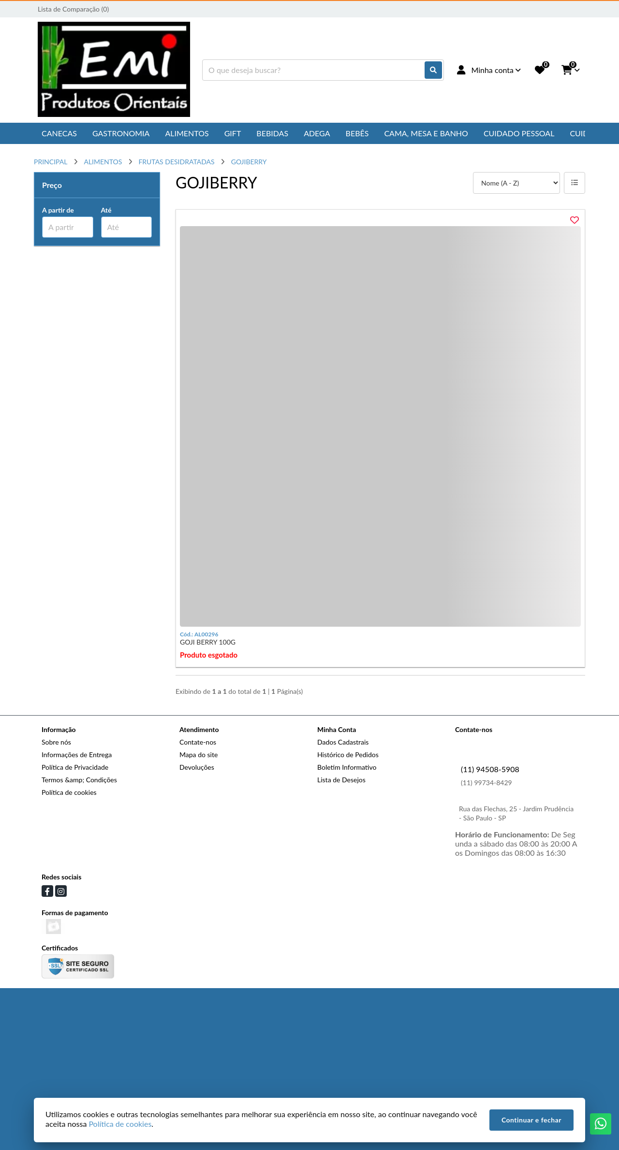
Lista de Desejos (341, 780)
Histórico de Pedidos (348, 754)
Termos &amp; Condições (79, 780)
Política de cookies (69, 792)
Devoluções (196, 767)
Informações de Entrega (77, 754)
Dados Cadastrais (342, 742)
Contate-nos (197, 742)
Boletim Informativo (346, 767)
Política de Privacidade (75, 767)
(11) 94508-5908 (490, 769)
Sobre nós (56, 742)
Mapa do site (198, 754)
